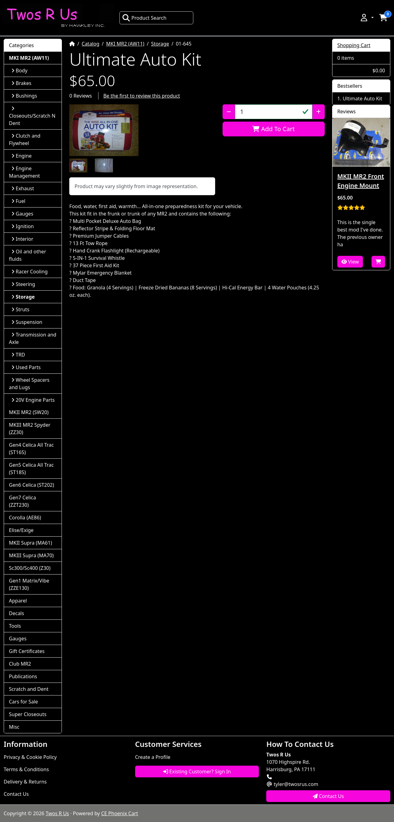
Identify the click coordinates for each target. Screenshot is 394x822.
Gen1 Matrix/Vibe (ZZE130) (29, 584)
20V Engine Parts (33, 400)
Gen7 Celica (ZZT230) (22, 501)
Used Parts (26, 367)
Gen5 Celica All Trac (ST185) (31, 468)
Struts (20, 309)
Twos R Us (57, 813)
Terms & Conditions (26, 769)
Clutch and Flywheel (24, 139)
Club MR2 (20, 663)
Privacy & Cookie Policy (30, 757)
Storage (160, 43)
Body (19, 70)
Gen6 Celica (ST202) (31, 485)
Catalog (90, 43)
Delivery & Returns (25, 781)
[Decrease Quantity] (229, 111)
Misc (14, 726)
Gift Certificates (27, 651)
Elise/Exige (21, 530)
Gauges (22, 213)
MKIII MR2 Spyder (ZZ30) (29, 428)
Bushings (24, 95)
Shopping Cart (354, 45)
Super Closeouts (27, 714)
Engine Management (24, 172)
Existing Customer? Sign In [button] (197, 771)
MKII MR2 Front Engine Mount (360, 181)
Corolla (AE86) (25, 517)
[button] (366, 17)
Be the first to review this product (141, 95)
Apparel (18, 600)
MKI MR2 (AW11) (125, 43)
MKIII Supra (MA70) (31, 555)
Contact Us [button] (328, 796)
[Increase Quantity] (318, 111)
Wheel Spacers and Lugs (29, 384)
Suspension (26, 322)
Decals (16, 613)
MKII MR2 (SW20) (29, 412)
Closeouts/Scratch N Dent (32, 116)
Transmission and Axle (32, 338)
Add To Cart (273, 129)
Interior (22, 239)
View (350, 261)
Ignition (22, 226)
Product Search (144, 17)
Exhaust (22, 188)
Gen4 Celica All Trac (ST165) (31, 448)
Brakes (21, 83)
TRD (18, 354)
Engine (21, 155)
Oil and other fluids (27, 255)
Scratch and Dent (28, 689)
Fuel (18, 201)
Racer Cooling (29, 271)
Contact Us (16, 794)
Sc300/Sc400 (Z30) (29, 568)
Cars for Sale (23, 701)
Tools (15, 626)
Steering (23, 284)
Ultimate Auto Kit (362, 98)
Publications (23, 676)
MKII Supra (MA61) (30, 542)
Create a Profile (153, 757)
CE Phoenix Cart (119, 813)
